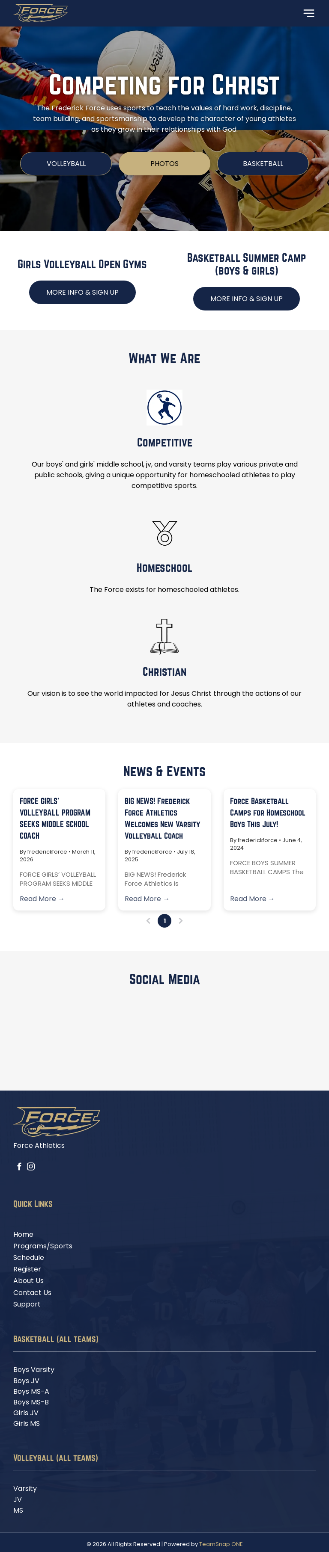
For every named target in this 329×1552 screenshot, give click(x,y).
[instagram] (30, 1168)
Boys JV (26, 1381)
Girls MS (26, 1423)
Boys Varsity (33, 1370)
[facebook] (19, 1168)
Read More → (42, 899)
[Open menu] (308, 13)
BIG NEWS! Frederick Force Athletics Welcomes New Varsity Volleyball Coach (162, 818)
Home (23, 1234)
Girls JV (26, 1413)
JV (17, 1500)
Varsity (25, 1488)
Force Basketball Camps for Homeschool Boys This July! (267, 812)
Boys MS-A (31, 1391)
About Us (28, 1281)
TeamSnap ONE (221, 1544)
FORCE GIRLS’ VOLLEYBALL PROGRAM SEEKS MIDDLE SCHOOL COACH (55, 818)
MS (18, 1510)
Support (27, 1304)
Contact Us (32, 1293)
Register (27, 1269)
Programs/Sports (42, 1246)
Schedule (28, 1257)
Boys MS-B (31, 1402)
